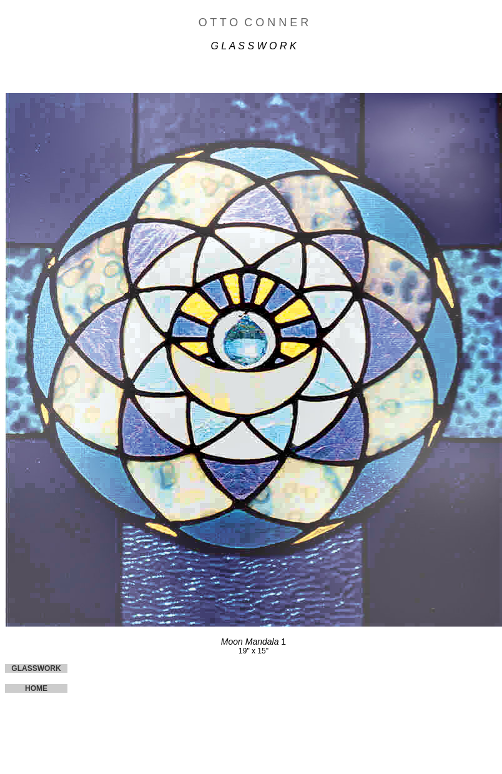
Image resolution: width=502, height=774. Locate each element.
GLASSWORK (36, 668)
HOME (36, 688)
